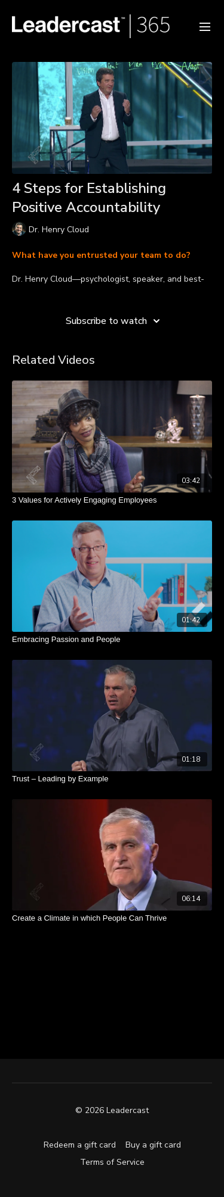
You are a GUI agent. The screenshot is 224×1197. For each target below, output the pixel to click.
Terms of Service (112, 1162)
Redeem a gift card (80, 1145)
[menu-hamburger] (205, 25)
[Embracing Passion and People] (112, 640)
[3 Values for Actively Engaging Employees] (112, 500)
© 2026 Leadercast (112, 1110)
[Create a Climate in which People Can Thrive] (112, 918)
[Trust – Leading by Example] (112, 779)
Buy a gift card (153, 1145)
